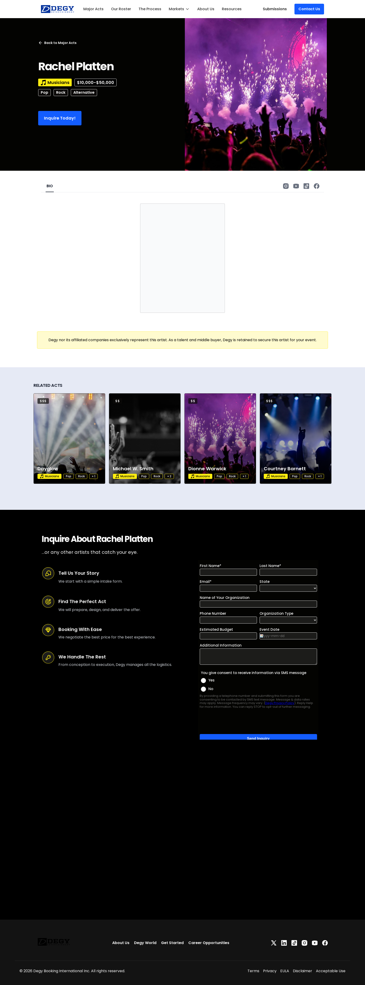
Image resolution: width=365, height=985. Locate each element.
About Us (205, 9)
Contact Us (309, 9)
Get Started (172, 942)
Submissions (275, 9)
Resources (232, 9)
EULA (284, 971)
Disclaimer (302, 971)
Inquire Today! (60, 118)
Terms (253, 971)
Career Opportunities (208, 942)
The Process (150, 9)
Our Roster (121, 9)
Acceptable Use (330, 971)
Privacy (270, 971)
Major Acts (93, 9)
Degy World (145, 942)
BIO (50, 186)
